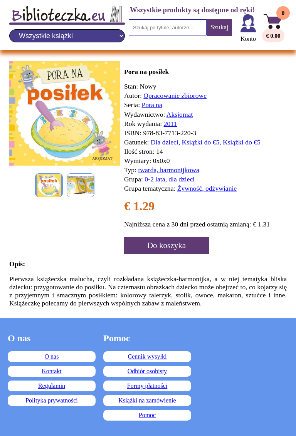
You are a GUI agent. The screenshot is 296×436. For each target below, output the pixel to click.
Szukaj (219, 27)
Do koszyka (166, 245)
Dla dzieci (164, 142)
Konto (248, 38)
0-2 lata (155, 179)
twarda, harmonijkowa (168, 170)
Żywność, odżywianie (207, 188)
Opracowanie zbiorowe (175, 95)
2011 (170, 123)
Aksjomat (179, 114)
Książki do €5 (201, 142)
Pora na (151, 105)
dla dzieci (181, 179)
